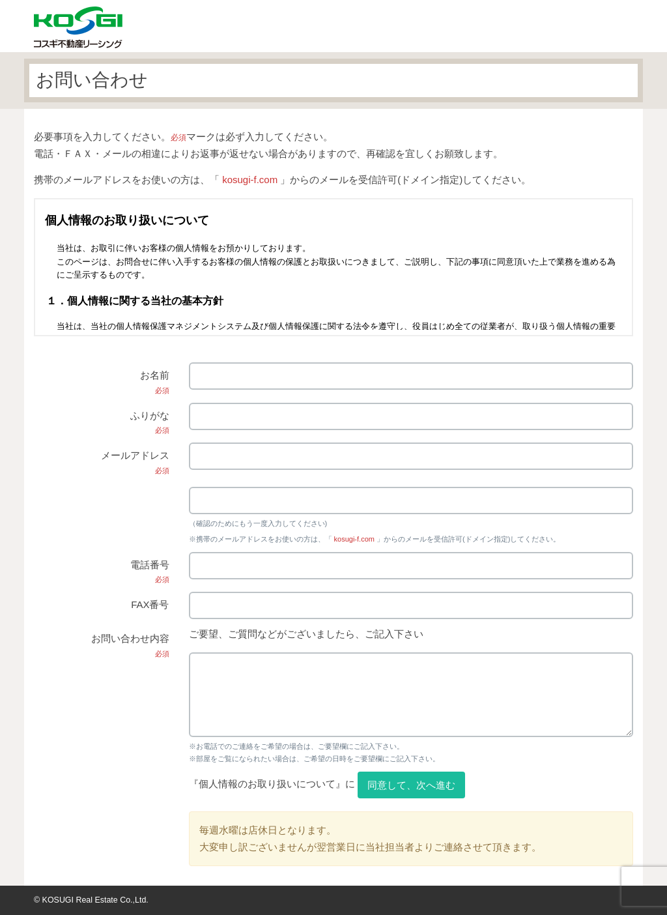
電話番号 (149, 571)
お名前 (154, 382)
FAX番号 (150, 604)
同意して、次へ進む (411, 785)
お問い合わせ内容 (130, 645)
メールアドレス (135, 462)
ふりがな (149, 422)
